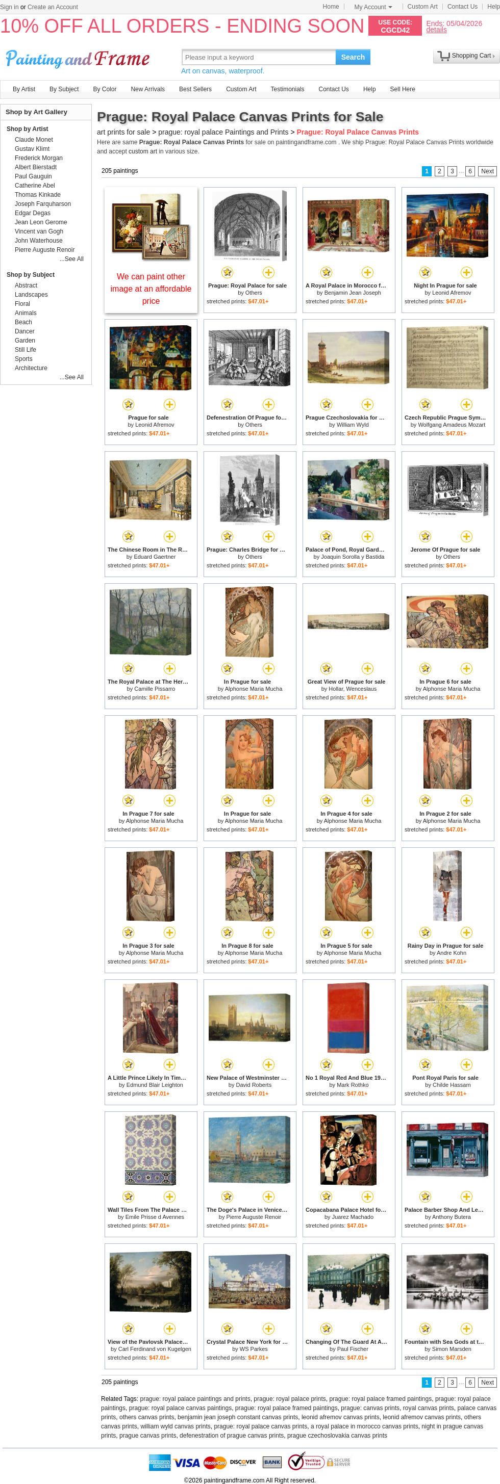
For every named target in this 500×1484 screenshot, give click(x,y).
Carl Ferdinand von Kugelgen (154, 1349)
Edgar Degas (33, 213)
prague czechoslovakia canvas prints (337, 1435)
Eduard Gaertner (155, 557)
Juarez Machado (352, 1217)
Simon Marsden (451, 1349)
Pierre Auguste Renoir (254, 1217)
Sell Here (402, 89)
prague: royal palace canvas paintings (180, 1408)
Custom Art (423, 6)
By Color (104, 89)
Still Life (25, 349)
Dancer (25, 331)
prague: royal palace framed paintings (380, 1398)
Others (253, 293)
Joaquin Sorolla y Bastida (352, 557)
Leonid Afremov (451, 293)
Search (353, 57)
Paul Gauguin (33, 176)
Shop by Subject (31, 274)
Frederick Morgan (39, 158)
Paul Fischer (352, 1349)
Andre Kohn (451, 953)
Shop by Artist (27, 129)
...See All (72, 259)
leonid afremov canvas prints (341, 1417)
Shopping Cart (471, 55)
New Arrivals (148, 89)
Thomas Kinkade (38, 194)
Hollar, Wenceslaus (353, 689)
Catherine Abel (35, 185)
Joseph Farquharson (43, 203)
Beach (23, 322)
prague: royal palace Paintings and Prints (223, 132)
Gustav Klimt (32, 148)
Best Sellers (195, 89)
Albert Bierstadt (36, 167)
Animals (26, 313)
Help (493, 6)
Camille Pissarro (154, 689)
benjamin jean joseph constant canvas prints (238, 1417)
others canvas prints (146, 1417)
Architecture (31, 368)
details (436, 29)
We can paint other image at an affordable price (151, 288)
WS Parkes (254, 1349)
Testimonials (287, 89)
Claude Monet (34, 139)
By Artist (24, 89)
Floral (22, 303)
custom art (143, 151)
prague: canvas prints (370, 1408)
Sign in (9, 7)
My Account (373, 7)
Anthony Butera (451, 1217)
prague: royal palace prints (290, 1398)
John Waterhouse (39, 240)
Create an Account (53, 7)
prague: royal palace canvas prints (260, 1426)
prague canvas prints (147, 1435)
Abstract (26, 285)
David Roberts (253, 1085)
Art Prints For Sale (79, 56)
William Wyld (353, 425)
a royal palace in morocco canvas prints (364, 1426)
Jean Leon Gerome (41, 222)
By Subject (64, 89)
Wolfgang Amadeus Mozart (451, 425)
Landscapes (31, 294)
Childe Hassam (452, 1085)
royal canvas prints (428, 1408)
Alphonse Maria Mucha (254, 689)
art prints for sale (123, 132)
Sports (24, 358)
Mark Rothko (352, 1085)
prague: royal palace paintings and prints (195, 1398)
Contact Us (462, 6)
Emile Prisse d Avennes (155, 1217)
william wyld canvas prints (175, 1426)
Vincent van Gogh (39, 231)
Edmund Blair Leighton (155, 1085)
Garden (25, 340)
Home (331, 6)
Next (487, 171)
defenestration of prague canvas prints (232, 1435)
